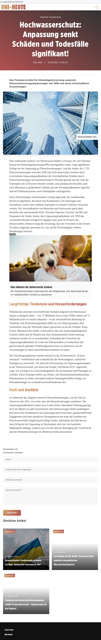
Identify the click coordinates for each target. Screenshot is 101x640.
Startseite (9, 630)
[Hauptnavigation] (96, 7)
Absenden (12, 513)
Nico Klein (37, 62)
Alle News (9, 634)
